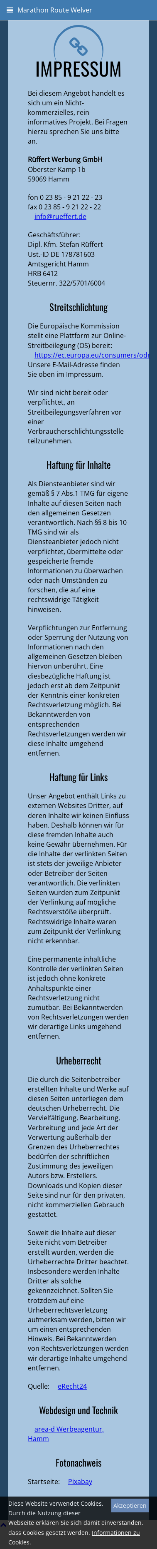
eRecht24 (72, 1386)
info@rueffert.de (60, 216)
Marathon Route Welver (49, 10)
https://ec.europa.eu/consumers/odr (92, 355)
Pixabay (80, 1481)
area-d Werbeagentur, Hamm (66, 1434)
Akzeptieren (130, 1505)
